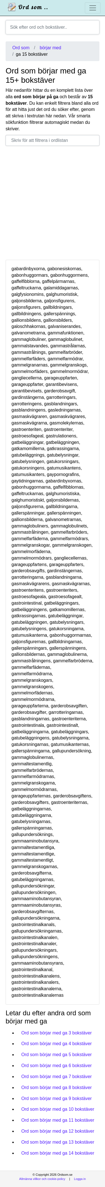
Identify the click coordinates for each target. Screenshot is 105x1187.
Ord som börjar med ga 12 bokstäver (57, 1131)
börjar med (50, 47)
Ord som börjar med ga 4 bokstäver (56, 1043)
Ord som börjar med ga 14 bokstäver (57, 1153)
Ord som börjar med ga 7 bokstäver (56, 1076)
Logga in (80, 1179)
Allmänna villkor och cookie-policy (42, 1179)
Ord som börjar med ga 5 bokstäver (56, 1054)
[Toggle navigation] (93, 8)
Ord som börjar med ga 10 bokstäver (57, 1109)
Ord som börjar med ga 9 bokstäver (56, 1098)
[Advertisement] (52, 203)
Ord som (20, 47)
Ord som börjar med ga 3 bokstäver (56, 1032)
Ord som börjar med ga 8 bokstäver (56, 1087)
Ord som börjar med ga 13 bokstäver (57, 1142)
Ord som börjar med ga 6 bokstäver (56, 1065)
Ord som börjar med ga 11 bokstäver (57, 1120)
